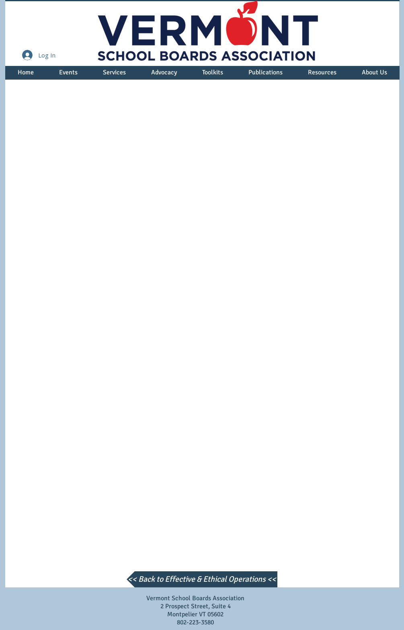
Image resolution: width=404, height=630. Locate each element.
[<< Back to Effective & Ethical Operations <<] (202, 579)
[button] (68, 75)
